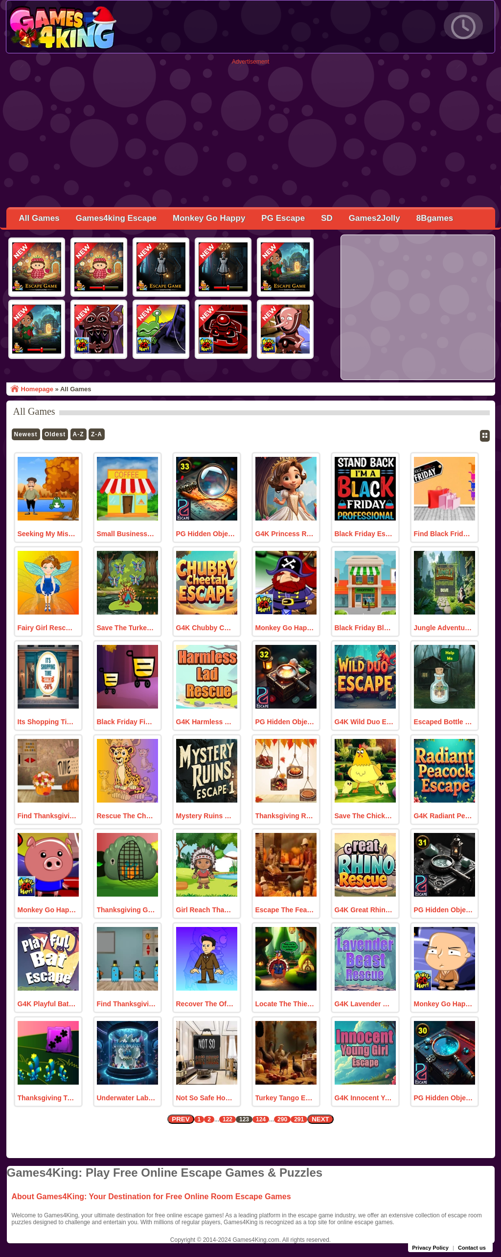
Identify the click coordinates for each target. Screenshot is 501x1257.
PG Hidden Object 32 (285, 722)
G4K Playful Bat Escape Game (47, 1004)
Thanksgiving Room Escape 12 (285, 816)
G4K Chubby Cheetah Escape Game (205, 628)
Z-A (96, 434)
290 (282, 1119)
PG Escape (283, 218)
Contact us (472, 1248)
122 (227, 1119)
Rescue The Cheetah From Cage (126, 816)
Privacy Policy (430, 1248)
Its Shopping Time (47, 722)
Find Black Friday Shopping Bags (443, 534)
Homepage (37, 389)
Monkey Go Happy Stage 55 (443, 1004)
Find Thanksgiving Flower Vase (47, 816)
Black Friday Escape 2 (364, 534)
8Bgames (435, 218)
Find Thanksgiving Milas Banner (126, 1004)
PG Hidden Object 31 (443, 910)
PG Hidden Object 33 (205, 534)
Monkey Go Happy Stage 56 (47, 910)
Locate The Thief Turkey (285, 1004)
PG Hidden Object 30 (443, 1098)
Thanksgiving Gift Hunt (126, 910)
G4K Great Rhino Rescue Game (364, 910)
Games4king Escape (116, 218)
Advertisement (251, 61)
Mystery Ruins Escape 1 (205, 816)
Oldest (55, 434)
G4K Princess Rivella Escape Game (285, 534)
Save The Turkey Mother (126, 628)
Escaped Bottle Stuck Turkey (443, 722)
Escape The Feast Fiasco (285, 910)
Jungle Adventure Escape (443, 628)
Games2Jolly (374, 218)
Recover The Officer (205, 1004)
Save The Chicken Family (364, 816)
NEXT (320, 1119)
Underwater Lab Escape (126, 1098)
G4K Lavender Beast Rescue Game (364, 1004)
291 (299, 1119)
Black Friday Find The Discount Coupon (126, 722)
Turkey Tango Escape (285, 1098)
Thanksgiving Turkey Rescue (47, 1098)
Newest (26, 434)
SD (327, 218)
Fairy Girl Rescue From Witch (47, 628)
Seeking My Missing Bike (47, 534)
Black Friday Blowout (364, 628)
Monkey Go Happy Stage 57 (285, 628)
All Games (39, 218)
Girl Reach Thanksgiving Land (205, 910)
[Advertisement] (250, 133)
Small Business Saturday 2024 (126, 534)
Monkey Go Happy (209, 218)
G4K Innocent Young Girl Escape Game (364, 1098)
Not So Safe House (205, 1098)
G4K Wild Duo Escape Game (364, 722)
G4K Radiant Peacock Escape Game (443, 816)
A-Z (78, 434)
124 (261, 1119)
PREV (180, 1119)
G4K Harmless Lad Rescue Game (205, 722)
